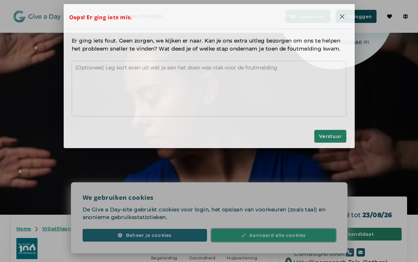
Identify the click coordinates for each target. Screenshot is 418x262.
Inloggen (356, 16)
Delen (314, 41)
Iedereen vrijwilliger (139, 16)
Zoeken (90, 16)
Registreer (308, 16)
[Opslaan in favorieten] (352, 42)
